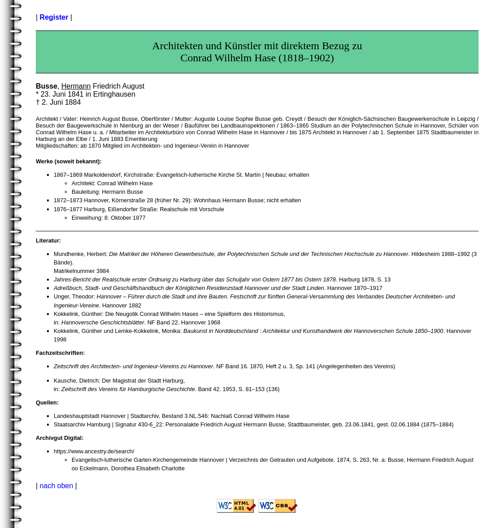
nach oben (56, 486)
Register (54, 17)
